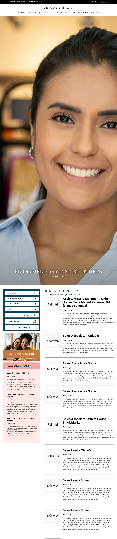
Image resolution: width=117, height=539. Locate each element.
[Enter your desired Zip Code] (14, 315)
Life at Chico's (55, 12)
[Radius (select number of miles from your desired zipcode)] (28, 315)
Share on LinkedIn (103, 2)
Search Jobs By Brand (14, 304)
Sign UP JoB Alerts (22, 353)
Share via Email (106, 2)
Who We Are (32, 12)
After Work (76, 12)
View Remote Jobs (13, 321)
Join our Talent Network (91, 12)
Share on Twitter (101, 2)
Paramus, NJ (11, 309)
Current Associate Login (18, 2)
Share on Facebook (99, 2)
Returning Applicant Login (37, 2)
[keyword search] (22, 293)
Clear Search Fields (22, 327)
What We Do (43, 12)
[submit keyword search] (35, 293)
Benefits (67, 12)
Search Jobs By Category (15, 298)
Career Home (22, 12)
